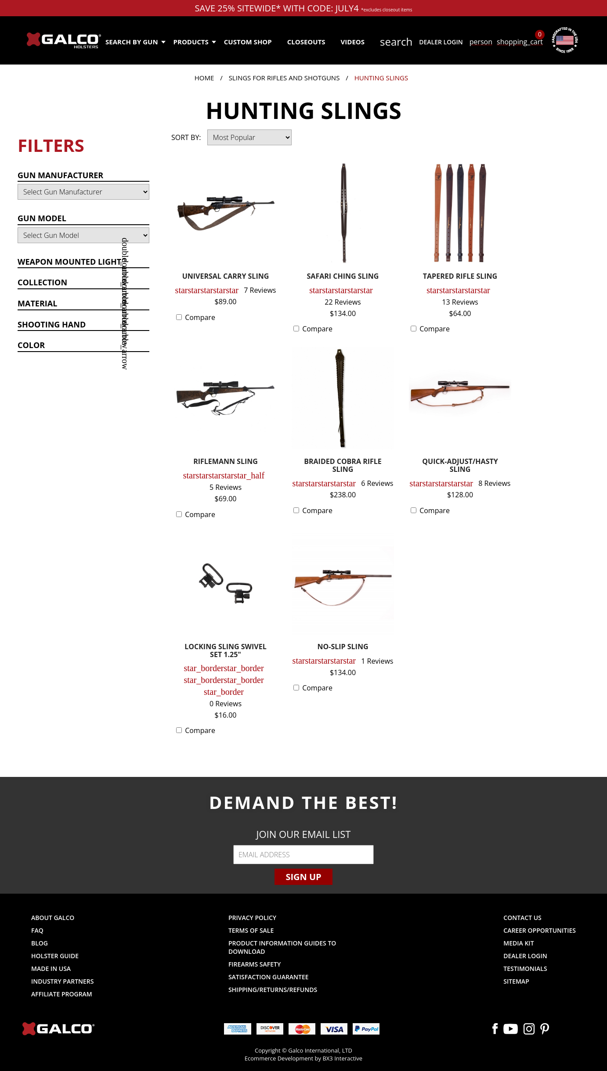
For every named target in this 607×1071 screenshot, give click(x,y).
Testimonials (525, 968)
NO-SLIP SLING (343, 647)
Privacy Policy (252, 917)
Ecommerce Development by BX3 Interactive (303, 1058)
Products (194, 41)
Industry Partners (62, 981)
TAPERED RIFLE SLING (460, 277)
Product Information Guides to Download (282, 947)
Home (204, 77)
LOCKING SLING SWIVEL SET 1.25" (225, 651)
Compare (200, 317)
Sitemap (516, 981)
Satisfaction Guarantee (268, 977)
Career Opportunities (539, 930)
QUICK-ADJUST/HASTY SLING (460, 466)
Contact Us (522, 917)
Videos (353, 41)
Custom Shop (248, 41)
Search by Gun (135, 41)
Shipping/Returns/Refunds (272, 989)
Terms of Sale (251, 930)
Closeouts (306, 41)
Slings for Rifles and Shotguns (284, 77)
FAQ (37, 930)
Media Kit (518, 943)
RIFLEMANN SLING (225, 462)
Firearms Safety (254, 964)
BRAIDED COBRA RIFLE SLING (343, 466)
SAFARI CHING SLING (343, 277)
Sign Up (303, 877)
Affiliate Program (61, 994)
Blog (39, 943)
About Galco (52, 917)
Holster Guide (55, 956)
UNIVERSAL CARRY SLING (225, 277)
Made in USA (51, 968)
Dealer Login (440, 42)
